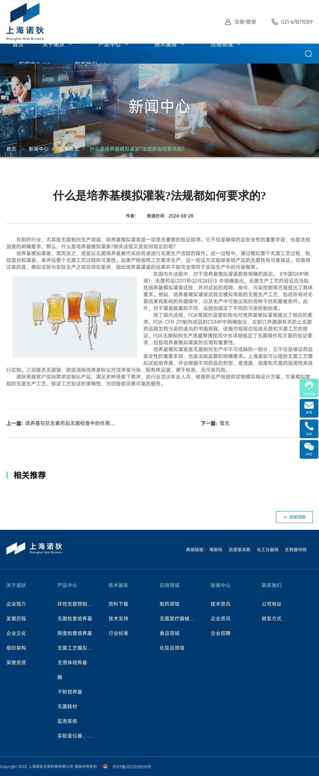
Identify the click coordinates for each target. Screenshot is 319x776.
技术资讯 (69, 149)
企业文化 (16, 633)
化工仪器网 (268, 550)
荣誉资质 (16, 662)
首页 (18, 44)
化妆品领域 (172, 647)
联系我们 (272, 585)
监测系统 (67, 721)
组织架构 (16, 647)
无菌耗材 (67, 706)
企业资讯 (221, 618)
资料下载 (118, 604)
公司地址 (272, 604)
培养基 (113, 239)
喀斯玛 (215, 550)
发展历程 (16, 618)
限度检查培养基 (74, 633)
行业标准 (118, 633)
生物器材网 (296, 550)
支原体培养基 (72, 662)
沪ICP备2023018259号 (131, 766)
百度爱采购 (239, 550)
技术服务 (166, 44)
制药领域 (169, 604)
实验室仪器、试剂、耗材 (77, 735)
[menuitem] (18, 44)
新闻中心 (39, 149)
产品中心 (109, 44)
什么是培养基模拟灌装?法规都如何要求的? (137, 149)
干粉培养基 (69, 691)
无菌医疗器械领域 (179, 618)
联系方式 (272, 618)
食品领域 (169, 633)
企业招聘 (221, 633)
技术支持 (118, 618)
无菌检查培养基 (74, 618)
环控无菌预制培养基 (77, 604)
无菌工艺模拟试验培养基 (77, 647)
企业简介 (16, 604)
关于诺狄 (53, 44)
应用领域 (222, 44)
